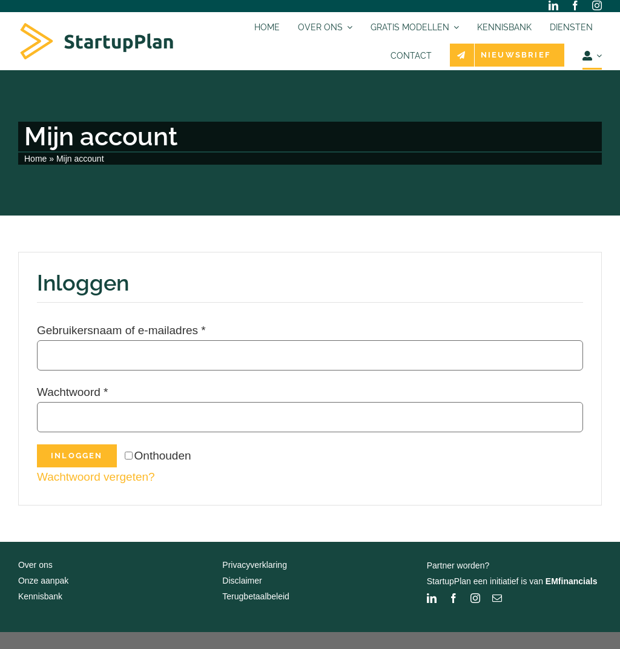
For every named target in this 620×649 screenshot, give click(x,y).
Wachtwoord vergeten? (96, 476)
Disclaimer (242, 580)
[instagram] (597, 5)
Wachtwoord (72, 392)
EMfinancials (572, 581)
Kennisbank (40, 596)
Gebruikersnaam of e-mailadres (121, 330)
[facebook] (575, 5)
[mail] (497, 598)
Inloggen (77, 455)
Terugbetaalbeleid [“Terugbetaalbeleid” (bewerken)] (255, 596)
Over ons (35, 565)
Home (35, 158)
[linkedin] (553, 5)
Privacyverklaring (254, 565)
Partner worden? (458, 565)
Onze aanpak (43, 580)
